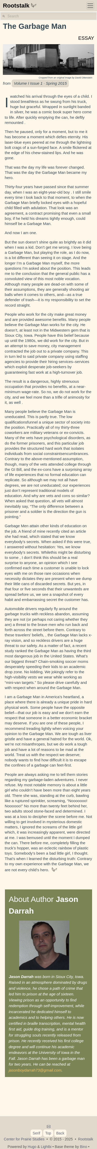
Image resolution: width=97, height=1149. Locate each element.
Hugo (32, 1147)
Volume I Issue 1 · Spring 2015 (40, 83)
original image (64, 77)
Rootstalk (19, 5)
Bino (83, 1147)
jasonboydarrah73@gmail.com (35, 1070)
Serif (36, 1133)
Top (48, 1133)
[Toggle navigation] (90, 6)
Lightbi (46, 1147)
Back (60, 1133)
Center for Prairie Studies (24, 1139)
